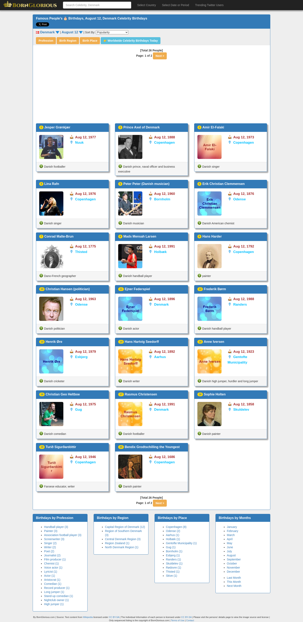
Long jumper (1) (54, 592)
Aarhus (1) (172, 535)
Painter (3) (50, 531)
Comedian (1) (52, 583)
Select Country (146, 5)
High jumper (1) (54, 604)
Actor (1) (49, 575)
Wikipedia (88, 617)
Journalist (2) (52, 555)
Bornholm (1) (174, 551)
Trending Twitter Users (209, 5)
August (231, 555)
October (232, 563)
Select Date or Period (175, 5)
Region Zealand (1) (117, 543)
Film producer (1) (55, 559)
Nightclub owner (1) (56, 600)
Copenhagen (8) (176, 527)
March (231, 535)
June (230, 547)
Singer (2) (50, 543)
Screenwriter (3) (54, 539)
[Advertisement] (151, 92)
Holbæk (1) (173, 539)
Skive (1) (171, 575)
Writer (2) (50, 547)
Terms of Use (178, 620)
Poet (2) (49, 551)
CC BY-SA (114, 617)
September (234, 559)
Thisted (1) (173, 571)
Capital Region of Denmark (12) (125, 527)
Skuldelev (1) (174, 563)
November (233, 567)
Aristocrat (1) (52, 579)
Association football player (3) (62, 535)
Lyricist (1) (50, 571)
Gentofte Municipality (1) (181, 543)
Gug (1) (170, 547)
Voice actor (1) (53, 567)
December (233, 571)
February (232, 531)
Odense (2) (173, 531)
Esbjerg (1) (173, 555)
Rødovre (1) (173, 567)
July (229, 551)
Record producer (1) (56, 587)
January (232, 527)
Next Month (234, 585)
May (229, 543)
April (230, 539)
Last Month (234, 577)
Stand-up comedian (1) (58, 596)
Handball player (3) (56, 527)
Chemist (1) (51, 563)
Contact (190, 620)
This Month (234, 581)
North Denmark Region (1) (121, 547)
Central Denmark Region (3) (123, 539)
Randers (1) (173, 559)
